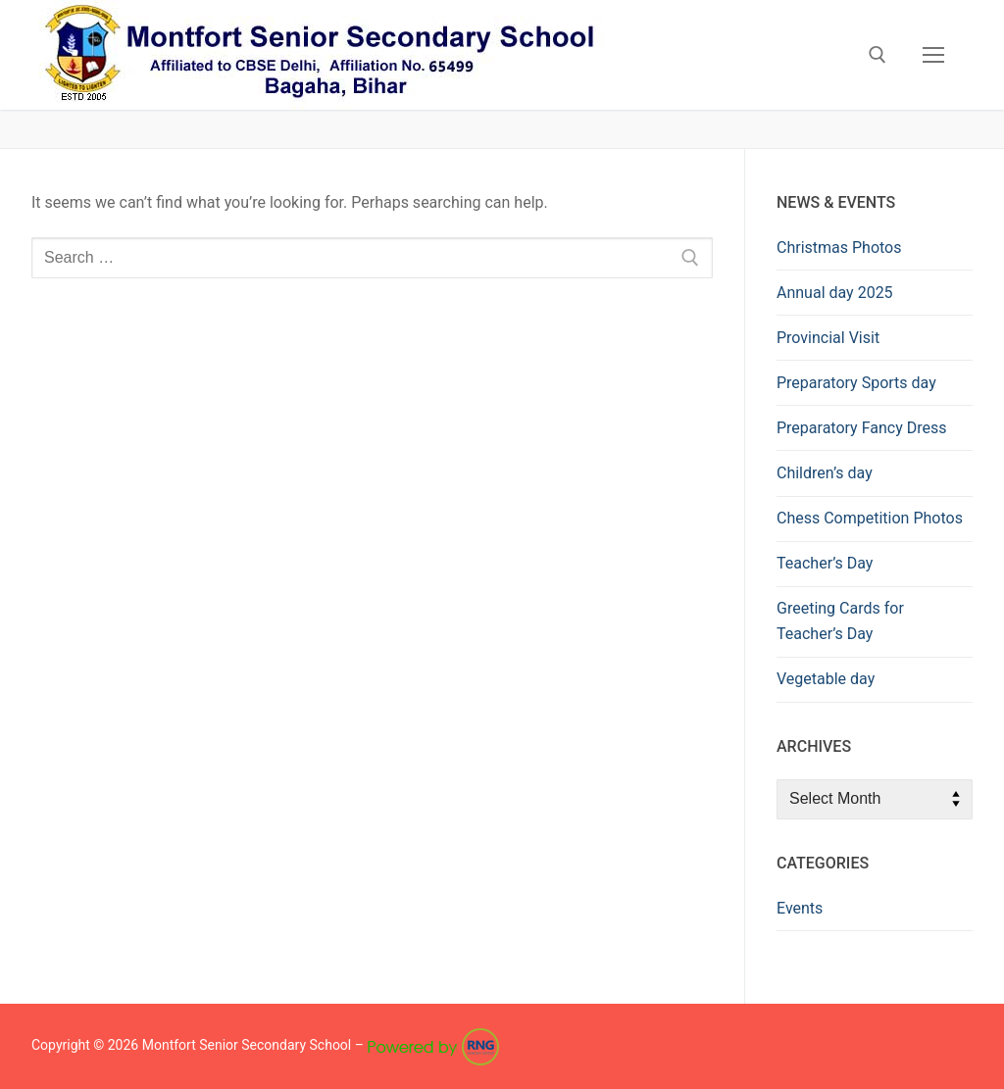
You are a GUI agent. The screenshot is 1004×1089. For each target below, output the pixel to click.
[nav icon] (933, 54)
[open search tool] (877, 55)
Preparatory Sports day (856, 382)
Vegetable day (826, 678)
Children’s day (825, 473)
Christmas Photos (839, 247)
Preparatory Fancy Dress (861, 428)
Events (800, 908)
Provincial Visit (828, 337)
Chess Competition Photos (870, 518)
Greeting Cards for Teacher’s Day (840, 621)
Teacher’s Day (825, 563)
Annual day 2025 (835, 292)
